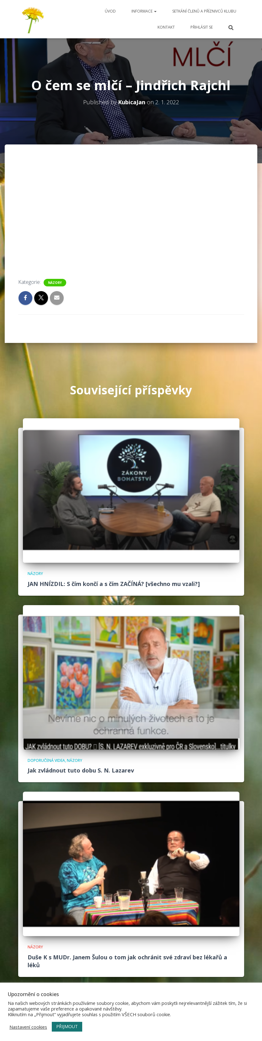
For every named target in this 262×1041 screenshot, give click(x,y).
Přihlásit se (201, 27)
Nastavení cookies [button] (28, 1027)
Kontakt (166, 27)
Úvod (110, 11)
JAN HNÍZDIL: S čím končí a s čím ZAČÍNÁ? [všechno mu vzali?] (114, 584)
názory (55, 282)
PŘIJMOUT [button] (67, 1026)
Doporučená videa (46, 760)
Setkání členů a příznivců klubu (204, 11)
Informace (144, 11)
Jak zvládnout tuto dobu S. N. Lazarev (81, 770)
